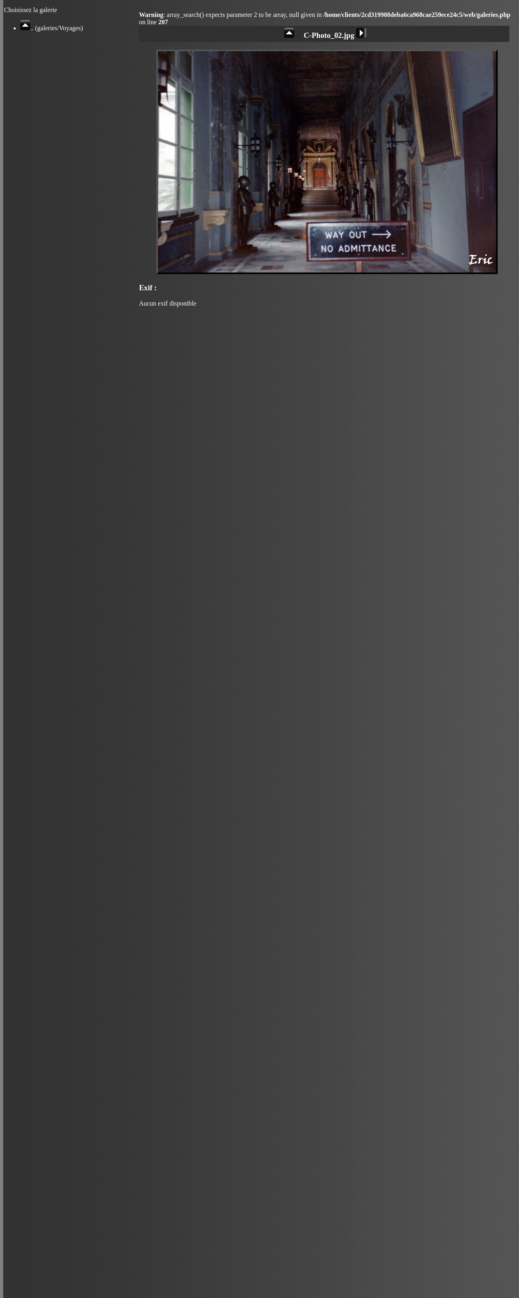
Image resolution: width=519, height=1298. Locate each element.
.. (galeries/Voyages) (51, 28)
